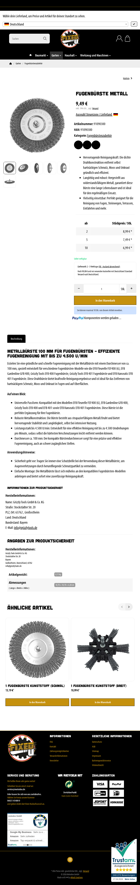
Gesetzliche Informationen (111, 736)
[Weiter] (129, 607)
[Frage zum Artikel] (96, 145)
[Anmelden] (119, 38)
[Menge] (101, 289)
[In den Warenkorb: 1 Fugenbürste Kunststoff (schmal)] (37, 702)
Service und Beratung (23, 775)
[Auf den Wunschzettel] (78, 145)
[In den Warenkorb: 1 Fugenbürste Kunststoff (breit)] (103, 702)
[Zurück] (121, 607)
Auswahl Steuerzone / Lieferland (97, 114)
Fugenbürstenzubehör (99, 135)
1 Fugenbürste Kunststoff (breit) (98, 686)
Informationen (60, 736)
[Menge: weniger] (79, 288)
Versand (95, 108)
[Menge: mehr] (131, 288)
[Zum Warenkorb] (127, 38)
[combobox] (65, 24)
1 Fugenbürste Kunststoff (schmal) (34, 686)
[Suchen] (29, 39)
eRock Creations (77, 877)
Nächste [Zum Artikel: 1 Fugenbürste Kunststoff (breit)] (127, 78)
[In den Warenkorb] (105, 300)
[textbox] (65, 24)
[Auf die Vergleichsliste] (87, 145)
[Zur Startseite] (70, 38)
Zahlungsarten (103, 775)
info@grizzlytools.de (25, 527)
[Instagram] (10, 3)
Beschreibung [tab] (16, 338)
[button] (10, 168)
